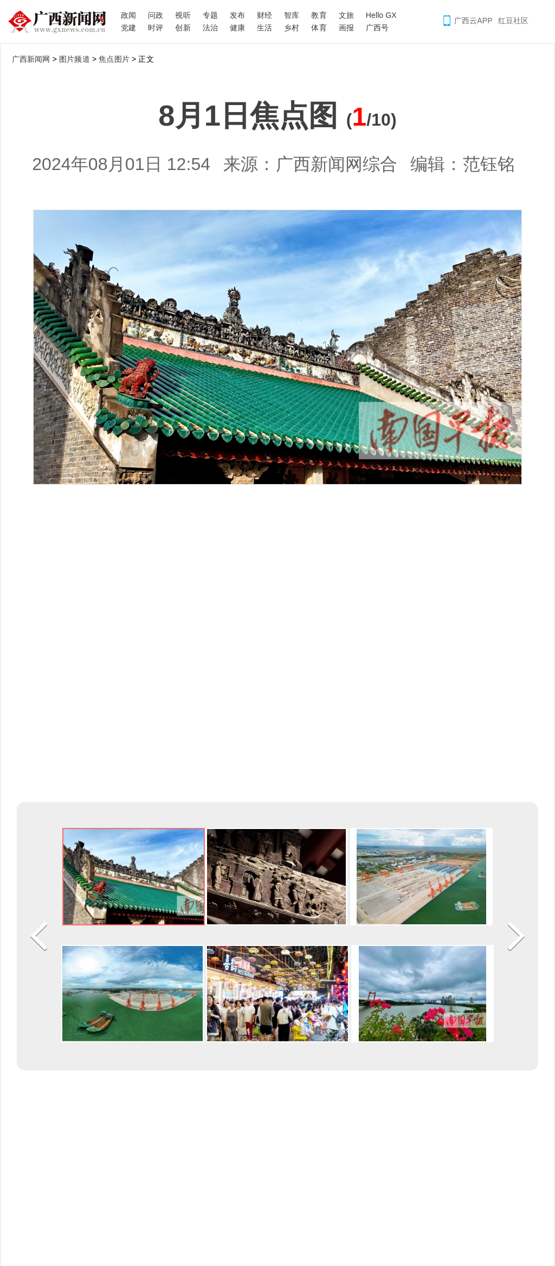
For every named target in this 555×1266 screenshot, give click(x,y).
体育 (318, 27)
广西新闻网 (61, 22)
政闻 (128, 15)
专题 (210, 15)
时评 (155, 27)
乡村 (291, 27)
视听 (182, 15)
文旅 (346, 15)
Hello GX (381, 15)
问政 (155, 15)
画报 (346, 27)
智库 (291, 15)
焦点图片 (114, 59)
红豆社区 (513, 20)
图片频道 (74, 59)
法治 (210, 27)
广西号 (377, 27)
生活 (264, 27)
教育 (318, 15)
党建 (128, 27)
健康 (237, 27)
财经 (264, 15)
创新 (182, 27)
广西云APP (473, 20)
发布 (237, 15)
